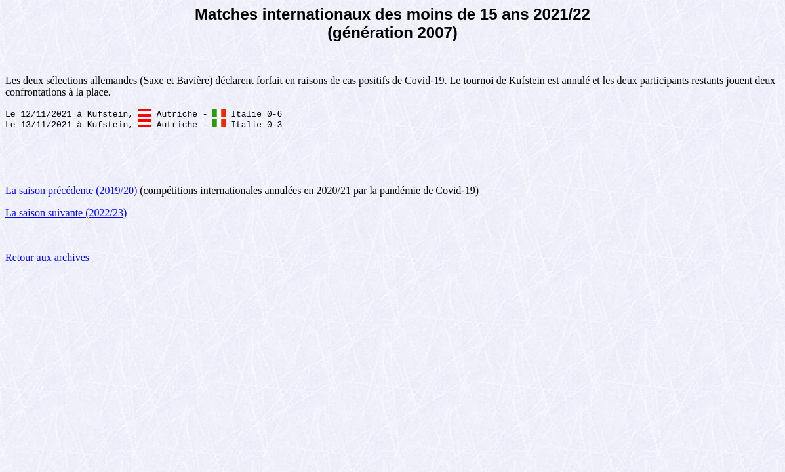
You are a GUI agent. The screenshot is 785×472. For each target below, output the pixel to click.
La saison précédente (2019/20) (71, 193)
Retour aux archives (47, 260)
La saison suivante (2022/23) (66, 215)
